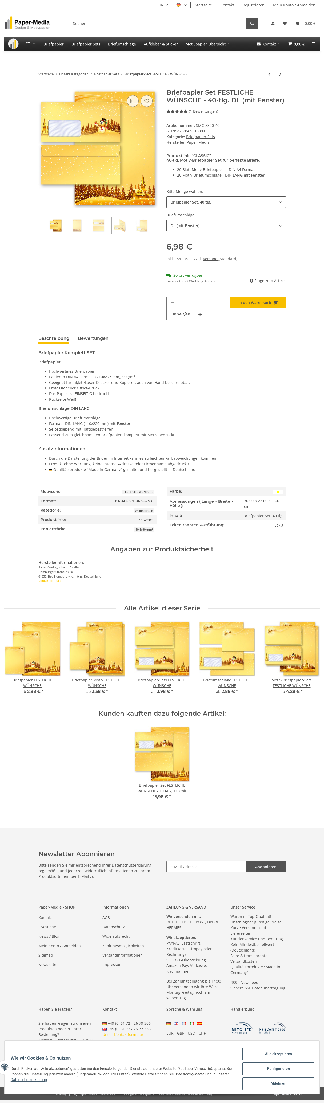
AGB (106, 917)
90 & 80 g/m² (144, 529)
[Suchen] (157, 23)
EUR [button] (159, 4)
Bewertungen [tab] (93, 338)
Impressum (112, 964)
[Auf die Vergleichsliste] (133, 101)
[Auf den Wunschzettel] (147, 101)
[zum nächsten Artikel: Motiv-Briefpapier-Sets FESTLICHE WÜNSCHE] (280, 74)
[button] (273, 23)
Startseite (203, 4)
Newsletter (48, 964)
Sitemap (45, 955)
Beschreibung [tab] (53, 338)
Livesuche (47, 926)
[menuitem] (13, 44)
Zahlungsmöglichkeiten (123, 945)
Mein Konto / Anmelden (294, 4)
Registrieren (254, 4)
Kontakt (227, 4)
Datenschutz (113, 926)
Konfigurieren (276, 1070)
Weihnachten (144, 511)
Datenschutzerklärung (131, 865)
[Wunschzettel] (285, 23)
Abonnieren (266, 866)
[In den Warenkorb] (258, 302)
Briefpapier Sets (200, 136)
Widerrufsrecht (116, 936)
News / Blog (48, 936)
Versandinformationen (122, 955)
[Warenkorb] (305, 23)
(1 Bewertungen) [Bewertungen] (192, 111)
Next (154, 226)
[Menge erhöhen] (200, 314)
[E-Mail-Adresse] (206, 866)
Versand (211, 258)
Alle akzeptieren (275, 1056)
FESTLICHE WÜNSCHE (138, 492)
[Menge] (200, 303)
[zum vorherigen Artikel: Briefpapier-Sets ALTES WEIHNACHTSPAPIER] (269, 74)
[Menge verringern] (172, 303)
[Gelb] (278, 491)
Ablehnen (276, 1084)
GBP (180, 1033)
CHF (202, 1033)
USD (191, 1033)
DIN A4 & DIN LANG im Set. (134, 501)
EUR (170, 1033)
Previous (42, 226)
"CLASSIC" (146, 520)
